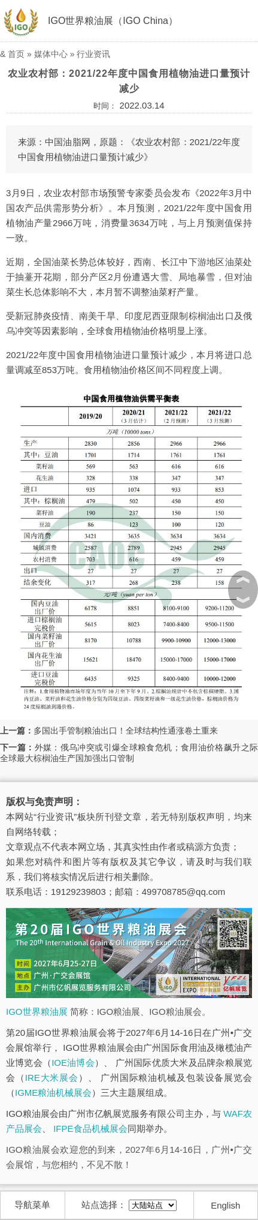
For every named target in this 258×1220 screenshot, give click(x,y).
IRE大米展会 (51, 1077)
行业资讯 (93, 54)
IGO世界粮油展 (37, 1011)
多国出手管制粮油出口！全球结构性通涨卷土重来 (126, 730)
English (225, 1205)
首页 (16, 54)
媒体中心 (51, 54)
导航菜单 (32, 1205)
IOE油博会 (73, 1062)
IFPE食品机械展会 (90, 1128)
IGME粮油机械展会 (53, 1092)
